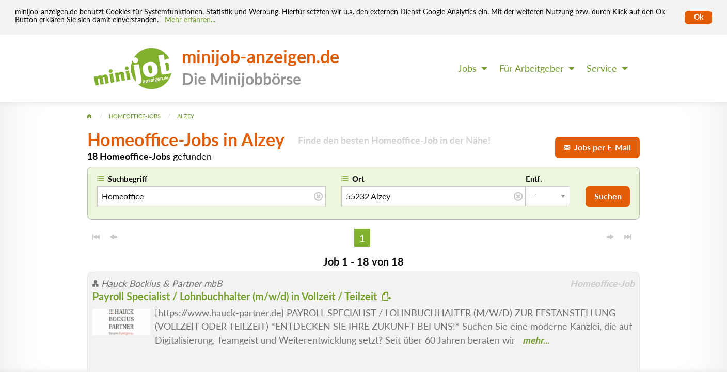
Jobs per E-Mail (597, 147)
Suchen (608, 196)
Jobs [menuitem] (467, 68)
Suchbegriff (127, 178)
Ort (358, 178)
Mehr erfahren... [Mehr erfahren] (190, 20)
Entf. (534, 178)
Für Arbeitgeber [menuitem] (531, 68)
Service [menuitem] (602, 68)
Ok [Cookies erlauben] (698, 17)
